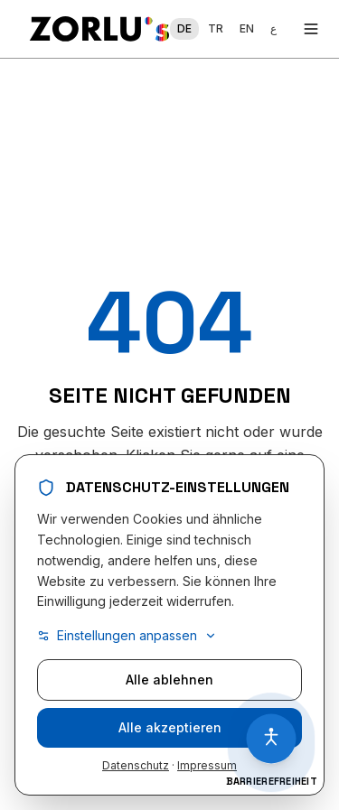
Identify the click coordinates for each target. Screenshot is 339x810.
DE (184, 28)
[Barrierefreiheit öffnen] (271, 738)
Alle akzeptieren (169, 728)
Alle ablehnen (169, 680)
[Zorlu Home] (99, 29)
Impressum (207, 766)
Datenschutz (135, 766)
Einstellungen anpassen (127, 636)
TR (215, 28)
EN (247, 28)
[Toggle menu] (311, 29)
